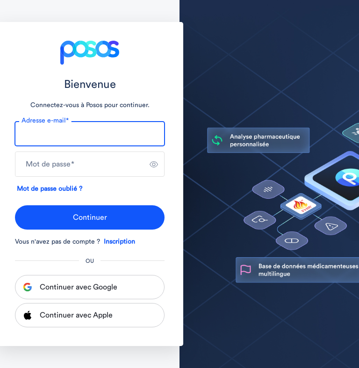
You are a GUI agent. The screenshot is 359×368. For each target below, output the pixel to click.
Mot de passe (50, 164)
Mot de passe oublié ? (49, 189)
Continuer (90, 217)
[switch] (154, 164)
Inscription (119, 241)
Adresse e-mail (45, 120)
